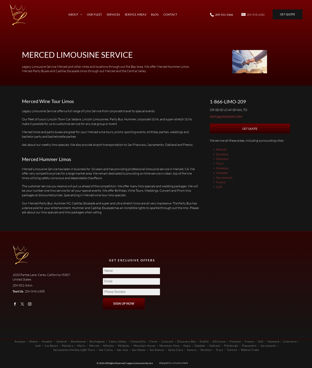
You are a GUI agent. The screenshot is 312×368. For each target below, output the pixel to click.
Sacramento (224, 177)
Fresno (221, 182)
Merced (221, 149)
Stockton (222, 154)
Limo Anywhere (180, 362)
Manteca (222, 159)
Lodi (219, 186)
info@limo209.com (226, 116)
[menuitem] (75, 14)
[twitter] (22, 305)
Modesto (222, 168)
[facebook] (15, 305)
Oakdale (222, 173)
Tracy (219, 163)
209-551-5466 (224, 14)
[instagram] (29, 305)
